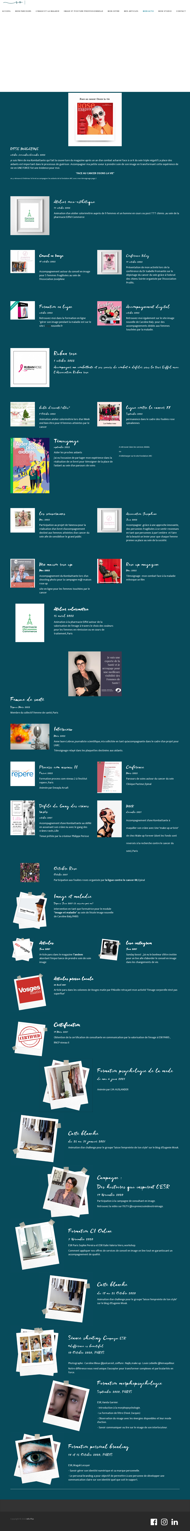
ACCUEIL (6, 11)
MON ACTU (148, 11)
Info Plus (30, 1519)
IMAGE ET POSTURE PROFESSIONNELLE (83, 11)
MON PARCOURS (23, 11)
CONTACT (181, 11)
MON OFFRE (113, 11)
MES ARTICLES (131, 11)
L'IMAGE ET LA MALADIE (47, 11)
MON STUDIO (165, 11)
